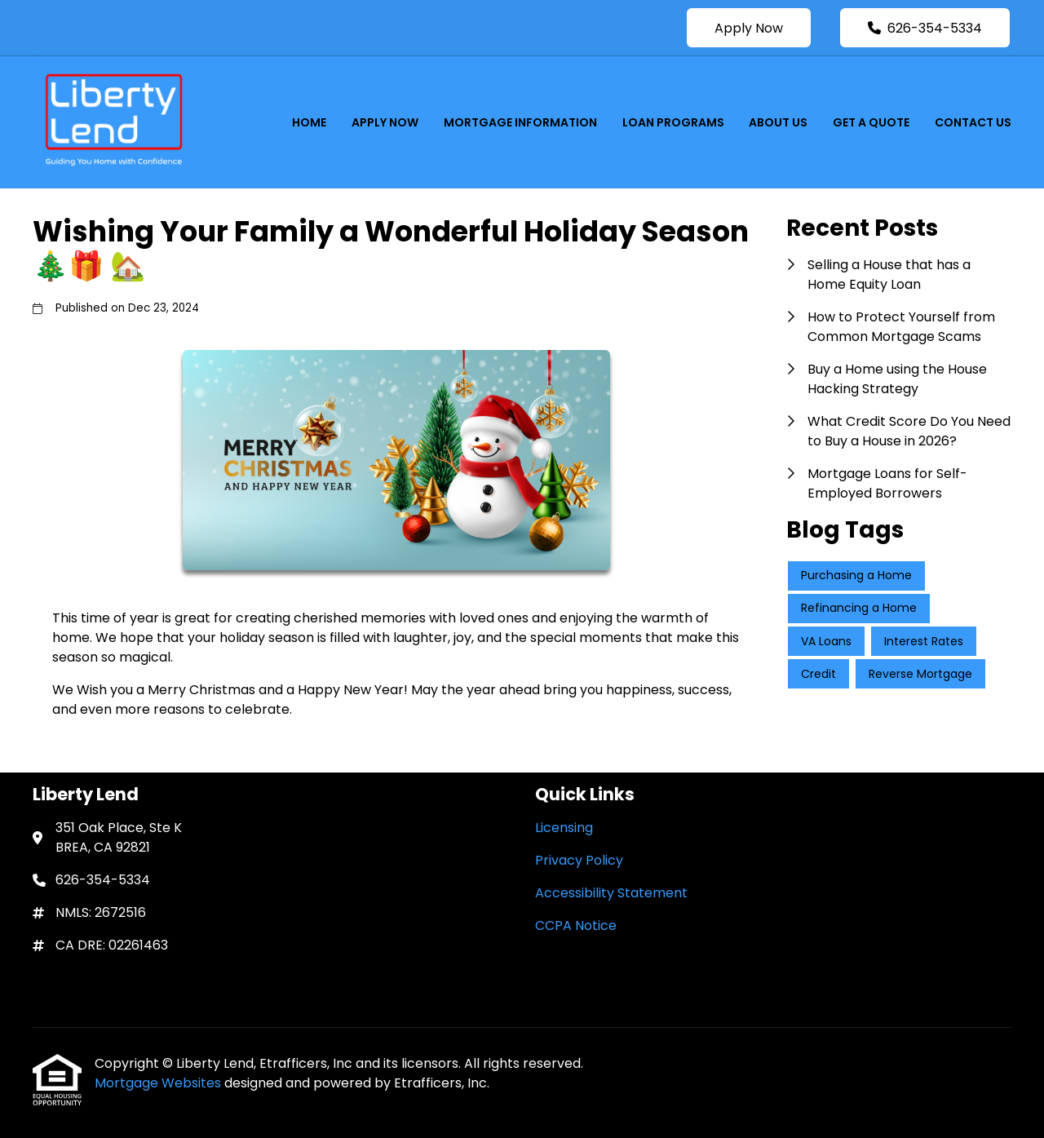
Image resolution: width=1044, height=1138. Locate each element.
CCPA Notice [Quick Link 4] (576, 925)
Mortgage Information (520, 122)
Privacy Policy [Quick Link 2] (579, 860)
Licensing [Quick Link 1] (564, 827)
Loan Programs (673, 122)
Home (309, 122)
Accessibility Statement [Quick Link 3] (611, 892)
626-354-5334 (925, 28)
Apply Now (748, 28)
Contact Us (973, 122)
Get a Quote (871, 122)
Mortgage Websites (159, 1083)
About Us (778, 122)
